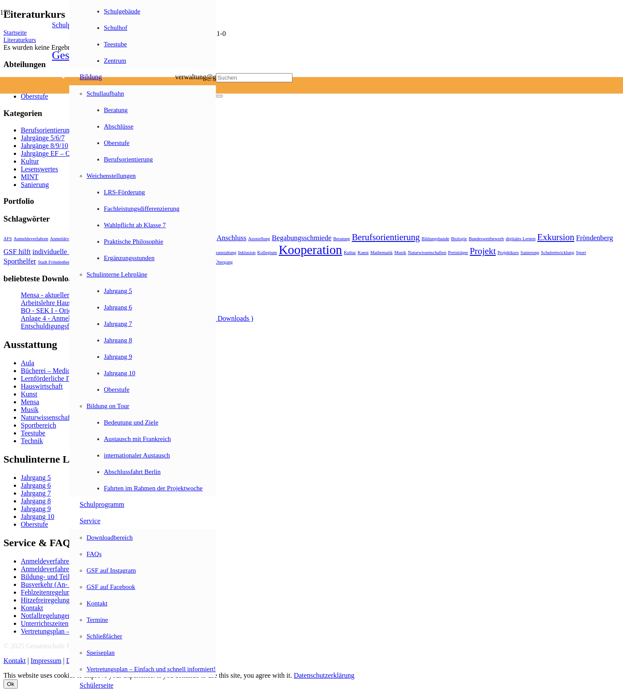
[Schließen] (219, 96)
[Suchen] (254, 77)
